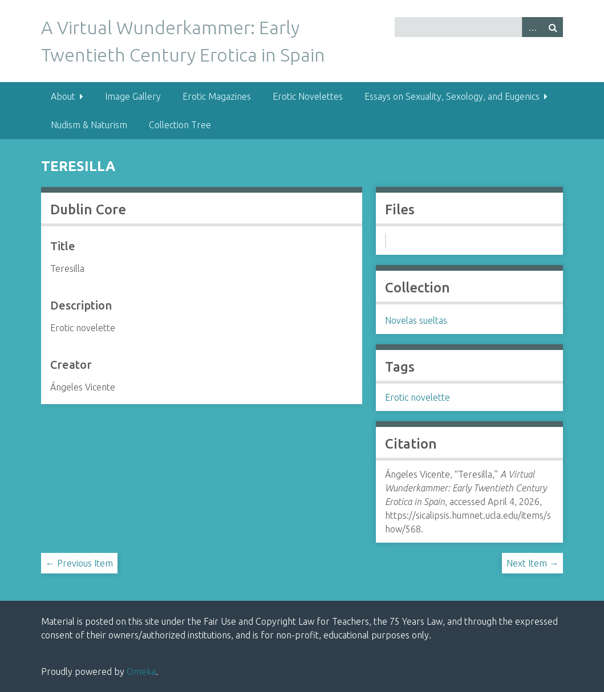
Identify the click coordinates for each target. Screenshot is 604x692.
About (63, 96)
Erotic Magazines (217, 96)
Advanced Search (532, 27)
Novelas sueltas (416, 320)
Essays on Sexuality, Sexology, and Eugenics (452, 96)
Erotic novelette (417, 397)
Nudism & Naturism (89, 125)
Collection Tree (180, 125)
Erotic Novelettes (308, 96)
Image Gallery (133, 96)
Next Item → (532, 563)
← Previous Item (79, 563)
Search (552, 27)
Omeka (141, 671)
